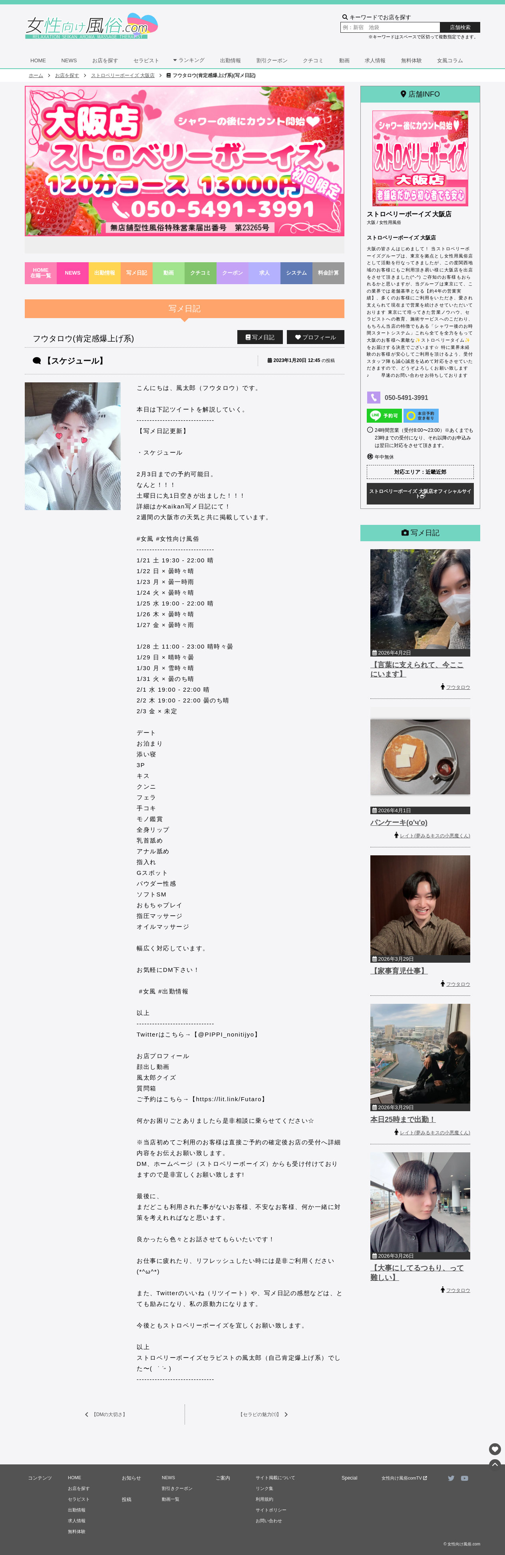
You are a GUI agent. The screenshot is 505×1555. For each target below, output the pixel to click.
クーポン (232, 273)
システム (296, 273)
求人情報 (375, 60)
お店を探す (105, 60)
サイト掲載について (275, 1477)
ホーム (36, 75)
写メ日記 (136, 273)
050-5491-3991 (406, 397)
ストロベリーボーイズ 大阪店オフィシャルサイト (420, 494)
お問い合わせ (269, 1520)
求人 (264, 273)
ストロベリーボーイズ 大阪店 (123, 75)
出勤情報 (230, 60)
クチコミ (313, 60)
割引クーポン (272, 60)
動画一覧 (170, 1499)
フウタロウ (458, 687)
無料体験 (411, 60)
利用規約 (264, 1499)
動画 (344, 60)
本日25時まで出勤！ (403, 1120)
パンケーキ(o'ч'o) (398, 823)
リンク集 (264, 1488)
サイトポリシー (271, 1510)
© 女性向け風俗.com (461, 1544)
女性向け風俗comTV (404, 1478)
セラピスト (146, 60)
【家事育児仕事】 (399, 971)
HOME (38, 60)
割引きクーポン (177, 1488)
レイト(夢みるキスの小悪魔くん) (435, 836)
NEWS (69, 60)
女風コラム (450, 60)
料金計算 (328, 273)
